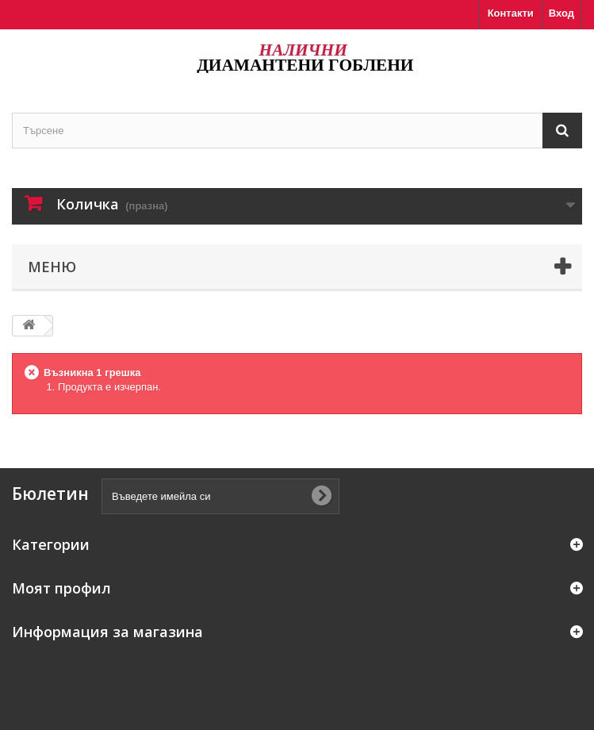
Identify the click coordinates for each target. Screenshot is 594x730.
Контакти (511, 13)
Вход (561, 13)
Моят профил (61, 587)
